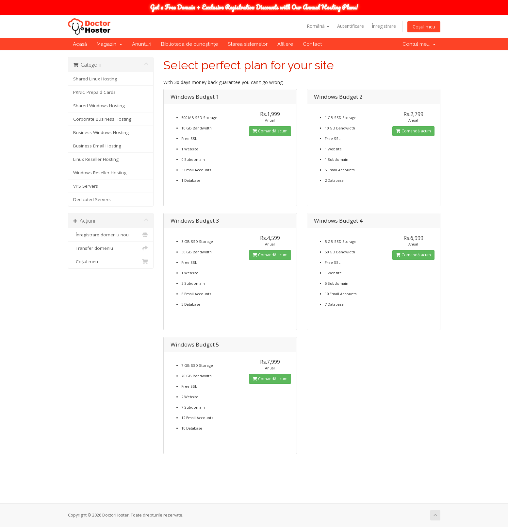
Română (318, 26)
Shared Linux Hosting (95, 79)
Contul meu (418, 44)
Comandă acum (270, 131)
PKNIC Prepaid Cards (94, 92)
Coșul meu (424, 27)
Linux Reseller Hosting (96, 159)
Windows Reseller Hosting (99, 173)
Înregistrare (384, 26)
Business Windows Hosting (101, 132)
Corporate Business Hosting (102, 119)
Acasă (80, 44)
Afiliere (285, 44)
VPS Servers (85, 186)
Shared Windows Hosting (99, 106)
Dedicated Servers (92, 199)
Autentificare (350, 26)
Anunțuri (141, 44)
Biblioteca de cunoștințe (189, 44)
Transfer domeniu (111, 248)
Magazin (109, 44)
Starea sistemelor (248, 44)
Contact (312, 44)
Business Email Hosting (97, 146)
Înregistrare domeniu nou (111, 235)
